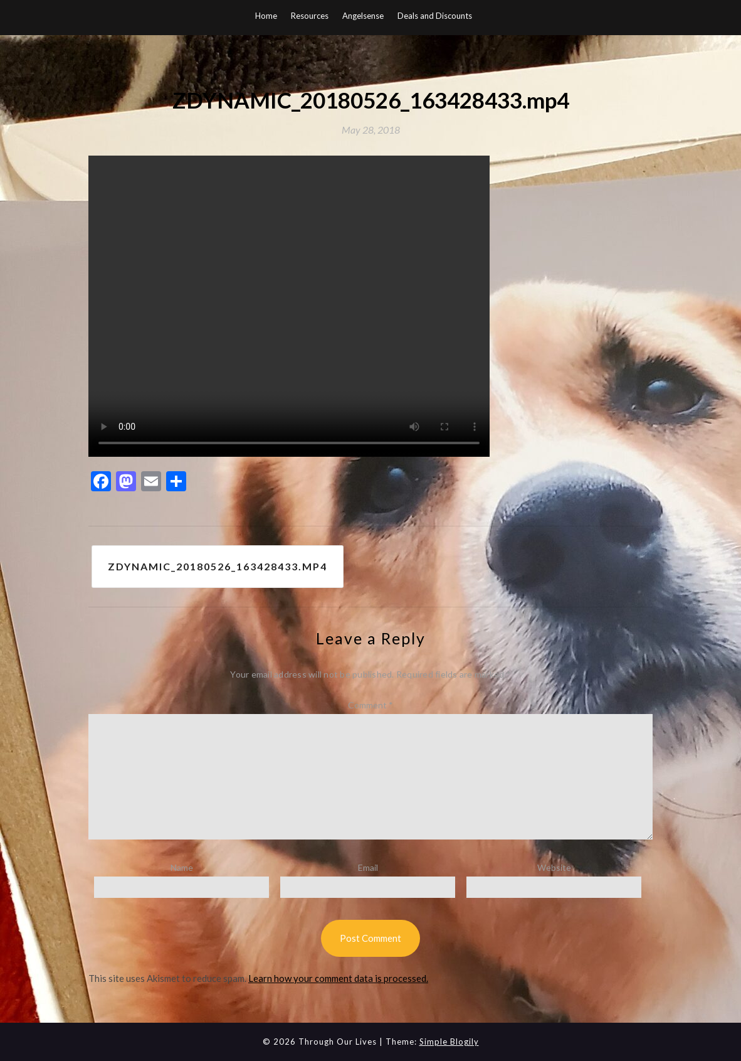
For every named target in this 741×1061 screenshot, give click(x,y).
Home (266, 16)
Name (182, 867)
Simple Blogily (449, 1042)
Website (554, 867)
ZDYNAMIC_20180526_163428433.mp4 (217, 566)
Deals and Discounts (434, 16)
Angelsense (363, 16)
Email (368, 867)
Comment (370, 705)
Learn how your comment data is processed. (338, 978)
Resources (309, 16)
